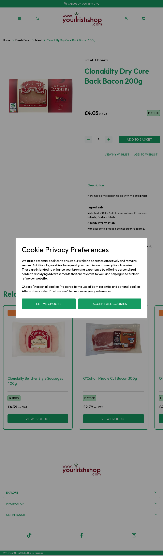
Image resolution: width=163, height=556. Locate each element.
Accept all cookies (109, 304)
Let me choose (48, 304)
